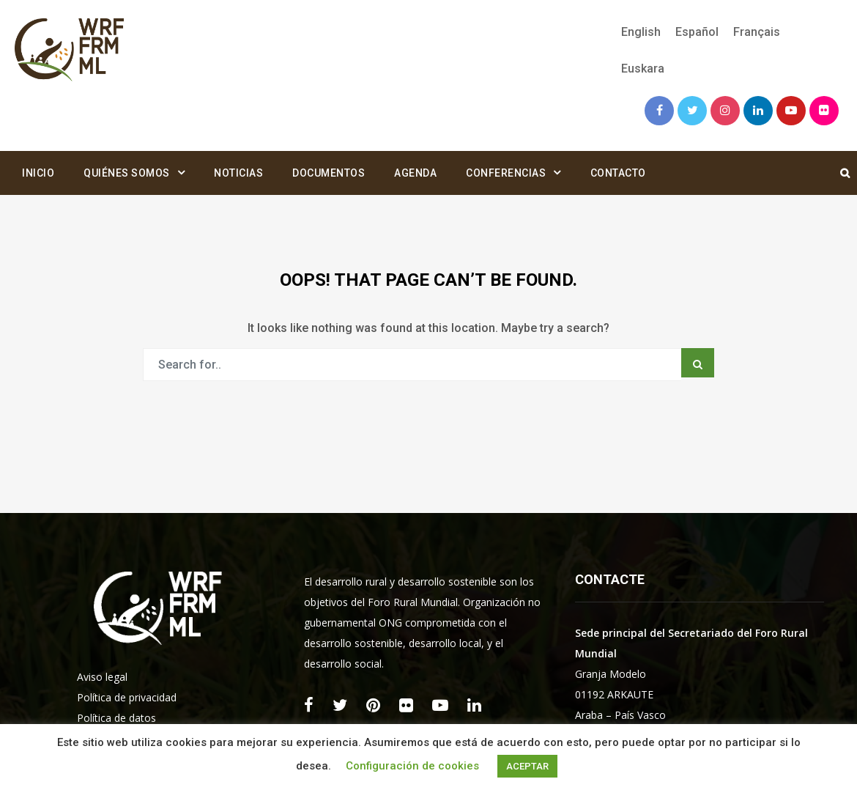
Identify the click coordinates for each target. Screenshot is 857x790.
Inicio (38, 173)
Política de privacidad (127, 697)
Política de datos (116, 718)
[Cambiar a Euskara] (639, 69)
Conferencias (506, 173)
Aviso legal (102, 677)
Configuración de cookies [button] (412, 765)
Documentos (328, 173)
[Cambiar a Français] (756, 32)
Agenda (415, 173)
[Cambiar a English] (641, 32)
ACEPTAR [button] (527, 766)
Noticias (238, 173)
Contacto (618, 173)
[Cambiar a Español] (697, 32)
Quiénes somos (127, 173)
